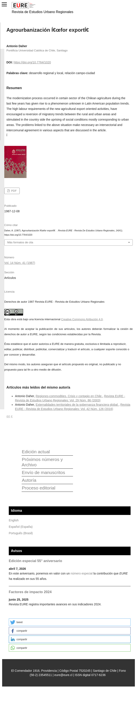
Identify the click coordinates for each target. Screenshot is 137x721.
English (14, 520)
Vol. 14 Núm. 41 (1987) (19, 263)
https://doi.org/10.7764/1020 (32, 62)
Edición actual (36, 451)
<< (8, 416)
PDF (13, 190)
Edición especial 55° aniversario (35, 561)
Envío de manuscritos (43, 472)
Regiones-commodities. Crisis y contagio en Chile (69, 396)
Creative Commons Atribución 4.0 (82, 319)
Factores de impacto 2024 (30, 592)
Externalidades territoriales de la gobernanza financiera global (77, 404)
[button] (70, 622)
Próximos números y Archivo (42, 462)
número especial (82, 573)
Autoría (29, 480)
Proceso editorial (38, 487)
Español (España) (21, 526)
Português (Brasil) (21, 533)
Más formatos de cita (20, 242)
